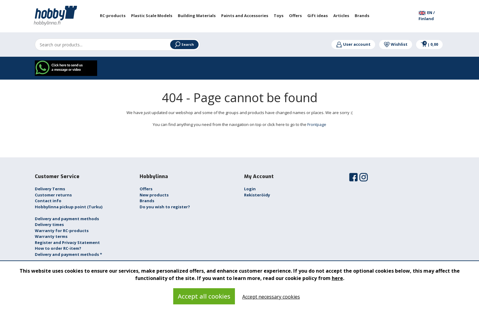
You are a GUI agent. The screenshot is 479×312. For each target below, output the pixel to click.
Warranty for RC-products (62, 230)
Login (250, 189)
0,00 (429, 44)
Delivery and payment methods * (68, 254)
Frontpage (316, 124)
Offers (146, 189)
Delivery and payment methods (67, 218)
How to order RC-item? (58, 248)
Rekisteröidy (257, 195)
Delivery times (49, 224)
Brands (147, 200)
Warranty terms (51, 236)
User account (353, 44)
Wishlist (396, 44)
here (337, 278)
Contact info (48, 200)
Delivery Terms (50, 189)
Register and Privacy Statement (67, 242)
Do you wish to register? (165, 207)
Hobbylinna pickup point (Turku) (68, 207)
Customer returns (53, 195)
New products (154, 195)
